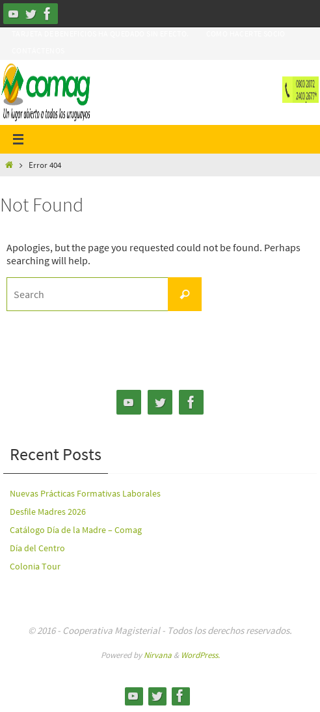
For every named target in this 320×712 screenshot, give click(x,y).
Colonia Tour (35, 566)
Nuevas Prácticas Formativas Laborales (85, 493)
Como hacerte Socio (246, 33)
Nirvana (158, 655)
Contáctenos (38, 50)
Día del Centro (37, 548)
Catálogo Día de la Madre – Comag (76, 530)
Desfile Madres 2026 (48, 511)
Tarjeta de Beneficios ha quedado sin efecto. (100, 33)
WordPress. (200, 655)
